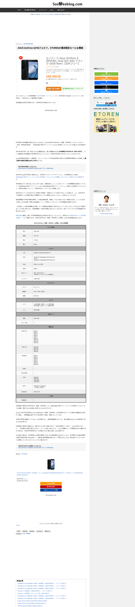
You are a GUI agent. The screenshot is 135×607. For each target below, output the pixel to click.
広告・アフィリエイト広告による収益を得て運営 (51, 14)
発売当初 (18, 216)
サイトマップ (42, 10)
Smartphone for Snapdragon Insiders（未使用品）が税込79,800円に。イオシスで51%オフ (42, 596)
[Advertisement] (51, 29)
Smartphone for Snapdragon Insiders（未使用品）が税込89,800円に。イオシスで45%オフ (42, 599)
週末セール (47, 532)
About (52, 10)
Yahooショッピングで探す (51, 491)
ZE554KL (32, 532)
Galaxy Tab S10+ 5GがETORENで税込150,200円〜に (32, 604)
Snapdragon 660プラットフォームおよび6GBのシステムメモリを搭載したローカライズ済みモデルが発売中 (49, 178)
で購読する (106, 74)
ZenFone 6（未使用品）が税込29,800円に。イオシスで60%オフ (35, 591)
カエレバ (25, 480)
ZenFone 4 (39, 532)
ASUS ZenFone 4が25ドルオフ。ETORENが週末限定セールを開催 (50, 48)
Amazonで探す (51, 484)
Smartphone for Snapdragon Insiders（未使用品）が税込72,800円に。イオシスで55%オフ (42, 589)
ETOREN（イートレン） (47, 96)
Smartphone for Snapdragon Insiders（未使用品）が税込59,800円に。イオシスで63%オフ (42, 584)
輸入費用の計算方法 (30, 10)
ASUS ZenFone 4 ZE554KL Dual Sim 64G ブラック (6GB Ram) (35, 169)
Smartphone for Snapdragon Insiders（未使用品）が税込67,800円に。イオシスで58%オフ (42, 586)
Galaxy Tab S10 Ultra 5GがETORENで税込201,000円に (33, 601)
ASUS (18, 532)
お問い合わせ (60, 10)
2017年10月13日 (28, 44)
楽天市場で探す (51, 487)
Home (19, 10)
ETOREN (24, 455)
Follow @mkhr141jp (106, 213)
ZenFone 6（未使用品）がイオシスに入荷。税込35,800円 (33, 594)
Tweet (17, 526)
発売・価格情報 (27, 534)
